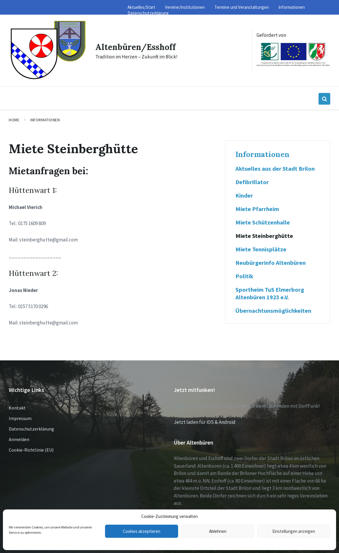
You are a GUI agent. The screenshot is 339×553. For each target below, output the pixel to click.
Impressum (20, 417)
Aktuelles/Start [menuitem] (141, 7)
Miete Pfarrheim (257, 208)
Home (14, 119)
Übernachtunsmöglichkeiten (273, 310)
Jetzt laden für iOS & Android (204, 421)
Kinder (244, 194)
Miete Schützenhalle (262, 221)
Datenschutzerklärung (31, 428)
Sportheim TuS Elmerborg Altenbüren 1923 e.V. (269, 292)
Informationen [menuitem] (291, 7)
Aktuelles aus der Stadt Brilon (275, 168)
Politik (244, 275)
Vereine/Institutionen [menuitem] (185, 7)
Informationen (45, 119)
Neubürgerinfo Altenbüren (270, 262)
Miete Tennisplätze (260, 248)
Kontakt (17, 407)
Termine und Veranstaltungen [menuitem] (241, 7)
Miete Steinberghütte (264, 235)
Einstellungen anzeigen (293, 531)
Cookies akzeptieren (141, 531)
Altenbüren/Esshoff (137, 46)
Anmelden (19, 438)
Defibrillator (252, 181)
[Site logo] (47, 78)
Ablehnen (217, 531)
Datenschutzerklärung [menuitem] (148, 13)
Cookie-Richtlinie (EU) (31, 449)
